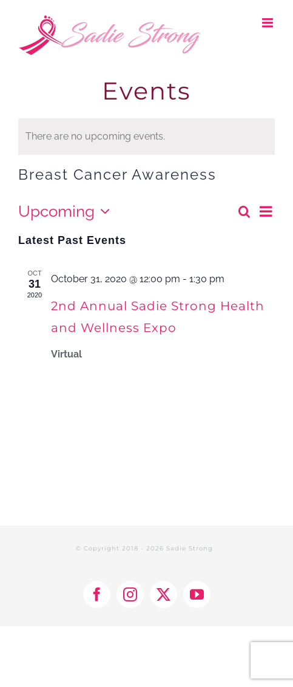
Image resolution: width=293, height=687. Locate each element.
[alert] (146, 136)
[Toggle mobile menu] (268, 22)
